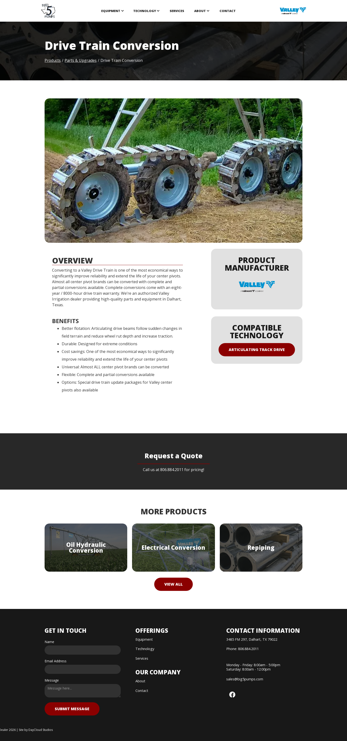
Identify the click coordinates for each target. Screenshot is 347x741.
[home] (48, 11)
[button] (112, 11)
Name (49, 642)
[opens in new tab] (293, 10)
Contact (228, 11)
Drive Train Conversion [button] (121, 60)
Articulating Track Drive (257, 349)
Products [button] (53, 60)
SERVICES (177, 11)
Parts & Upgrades (81, 60)
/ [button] (98, 60)
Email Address (56, 661)
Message (52, 680)
